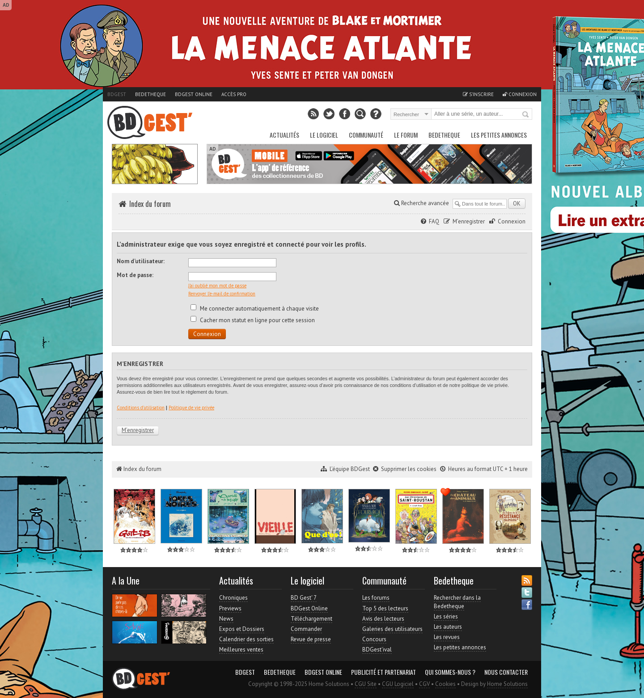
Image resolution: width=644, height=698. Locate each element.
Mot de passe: (135, 275)
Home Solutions (507, 684)
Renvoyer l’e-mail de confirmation (221, 293)
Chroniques (233, 597)
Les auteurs (448, 627)
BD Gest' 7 (304, 597)
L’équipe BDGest (350, 469)
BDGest (116, 94)
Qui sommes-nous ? (450, 672)
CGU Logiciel (398, 684)
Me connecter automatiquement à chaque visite (255, 308)
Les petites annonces (499, 134)
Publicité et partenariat (383, 672)
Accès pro (233, 94)
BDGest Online (193, 94)
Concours (374, 639)
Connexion (520, 94)
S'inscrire (478, 94)
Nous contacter (506, 672)
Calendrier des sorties (246, 639)
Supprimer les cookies (408, 469)
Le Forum (406, 134)
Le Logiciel (324, 134)
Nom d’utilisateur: (141, 261)
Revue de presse (311, 639)
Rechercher (526, 114)
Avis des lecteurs (383, 618)
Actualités (284, 134)
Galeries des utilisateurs (392, 629)
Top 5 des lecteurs (385, 608)
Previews (230, 608)
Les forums (376, 597)
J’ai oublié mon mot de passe (217, 285)
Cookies (445, 684)
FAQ (434, 221)
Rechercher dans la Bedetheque (457, 602)
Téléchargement (311, 618)
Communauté (366, 134)
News (226, 618)
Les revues (447, 637)
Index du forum (150, 203)
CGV (424, 684)
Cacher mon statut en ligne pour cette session (253, 320)
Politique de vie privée (191, 407)
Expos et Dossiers (241, 629)
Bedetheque (150, 94)
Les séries (446, 616)
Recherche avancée (421, 203)
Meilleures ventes (241, 649)
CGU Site (366, 684)
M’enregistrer (469, 221)
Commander (306, 629)
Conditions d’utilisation (141, 407)
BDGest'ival (377, 649)
